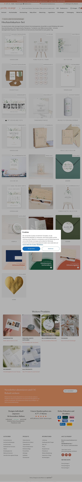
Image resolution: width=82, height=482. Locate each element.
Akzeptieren (31, 248)
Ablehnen (50, 248)
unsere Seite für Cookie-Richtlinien (33, 244)
